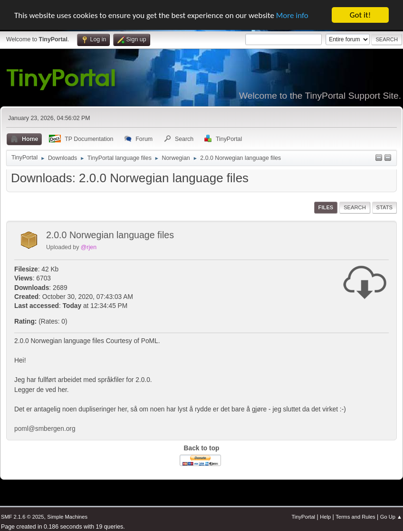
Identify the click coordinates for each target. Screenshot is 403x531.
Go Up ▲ (391, 517)
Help (325, 517)
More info (292, 15)
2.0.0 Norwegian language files (110, 235)
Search (355, 207)
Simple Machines (67, 517)
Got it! (360, 15)
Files (326, 207)
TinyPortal (303, 517)
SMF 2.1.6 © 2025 (22, 517)
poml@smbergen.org (45, 428)
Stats (384, 207)
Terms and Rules (355, 517)
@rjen (88, 247)
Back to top (202, 448)
